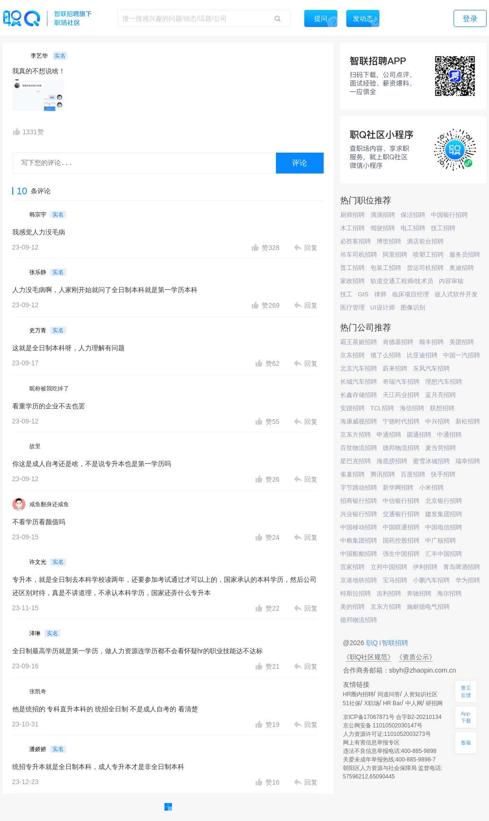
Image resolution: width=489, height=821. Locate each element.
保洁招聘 (413, 214)
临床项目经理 (410, 294)
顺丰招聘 (431, 342)
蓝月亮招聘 (440, 394)
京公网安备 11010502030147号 (383, 725)
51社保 (351, 703)
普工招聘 (352, 267)
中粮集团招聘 (358, 540)
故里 (35, 446)
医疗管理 (352, 307)
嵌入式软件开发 (456, 294)
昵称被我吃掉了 (49, 388)
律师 (380, 294)
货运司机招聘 (425, 267)
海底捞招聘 (392, 461)
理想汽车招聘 (443, 381)
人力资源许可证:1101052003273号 (387, 734)
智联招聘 (394, 643)
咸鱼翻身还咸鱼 (49, 504)
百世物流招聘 (358, 447)
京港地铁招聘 (358, 580)
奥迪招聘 (461, 267)
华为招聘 (467, 580)
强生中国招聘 (401, 553)
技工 (346, 294)
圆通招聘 (419, 434)
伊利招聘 (425, 566)
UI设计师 (382, 307)
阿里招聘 (395, 254)
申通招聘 (389, 434)
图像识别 (413, 307)
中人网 (413, 703)
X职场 (371, 703)
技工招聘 (443, 228)
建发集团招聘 (443, 514)
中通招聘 (449, 434)
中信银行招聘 (401, 500)
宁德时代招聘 (401, 421)
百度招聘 (413, 474)
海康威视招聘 (358, 421)
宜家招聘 (352, 566)
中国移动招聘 (358, 527)
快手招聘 (443, 474)
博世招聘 (389, 241)
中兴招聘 (437, 421)
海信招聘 (412, 408)
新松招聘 (467, 421)
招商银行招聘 (358, 500)
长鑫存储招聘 (358, 394)
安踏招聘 (352, 408)
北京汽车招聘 (358, 368)
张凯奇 (37, 691)
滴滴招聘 (382, 214)
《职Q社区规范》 (369, 657)
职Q (373, 643)
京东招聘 (352, 355)
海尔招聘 (449, 593)
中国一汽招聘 (461, 355)
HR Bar (392, 703)
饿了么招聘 (385, 355)
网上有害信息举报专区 (371, 742)
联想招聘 (442, 408)
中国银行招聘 (449, 214)
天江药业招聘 (401, 394)
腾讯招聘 (382, 474)
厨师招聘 (352, 214)
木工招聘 (352, 228)
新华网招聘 (398, 487)
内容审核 (451, 281)
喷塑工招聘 (428, 254)
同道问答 (388, 694)
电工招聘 (413, 228)
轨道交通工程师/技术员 (402, 281)
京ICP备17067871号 (369, 717)
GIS (363, 294)
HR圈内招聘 (358, 694)
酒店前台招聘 (425, 241)
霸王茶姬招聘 (358, 342)
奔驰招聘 (419, 593)
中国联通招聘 (401, 527)
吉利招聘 (389, 593)
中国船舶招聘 (358, 553)
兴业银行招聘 (358, 514)
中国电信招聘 (443, 527)
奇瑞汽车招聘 (401, 381)
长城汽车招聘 (358, 381)
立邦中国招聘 (388, 566)
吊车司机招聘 (358, 254)
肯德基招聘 (398, 342)
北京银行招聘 (443, 500)
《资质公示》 (416, 657)
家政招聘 (352, 281)
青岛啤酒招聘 (461, 566)
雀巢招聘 (352, 474)
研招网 (434, 703)
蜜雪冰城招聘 (431, 461)
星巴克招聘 (355, 461)
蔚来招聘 (395, 368)
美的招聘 (352, 606)
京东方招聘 (355, 434)
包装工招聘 (385, 267)
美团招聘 (461, 342)
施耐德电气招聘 (428, 606)
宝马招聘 (395, 580)
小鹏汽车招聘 (431, 580)
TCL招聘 (382, 408)
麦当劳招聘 (440, 447)
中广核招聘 (440, 540)
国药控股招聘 (401, 540)
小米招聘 (431, 487)
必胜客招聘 (355, 241)
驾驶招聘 (382, 228)
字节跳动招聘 (358, 487)
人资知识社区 (420, 694)
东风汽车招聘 (431, 368)
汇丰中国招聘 (443, 553)
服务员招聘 (464, 254)
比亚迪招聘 (422, 355)
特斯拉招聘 (355, 593)
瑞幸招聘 (467, 461)
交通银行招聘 (401, 514)
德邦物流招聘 (401, 447)
